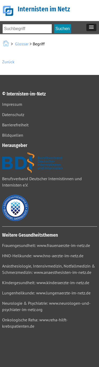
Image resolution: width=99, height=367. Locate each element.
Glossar (22, 43)
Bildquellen (12, 135)
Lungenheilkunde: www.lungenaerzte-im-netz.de (46, 292)
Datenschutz (13, 114)
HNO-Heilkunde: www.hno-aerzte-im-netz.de (42, 255)
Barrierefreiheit (15, 124)
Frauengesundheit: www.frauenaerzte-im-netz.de (46, 245)
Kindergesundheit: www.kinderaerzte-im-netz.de (45, 282)
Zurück (8, 61)
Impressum (12, 104)
